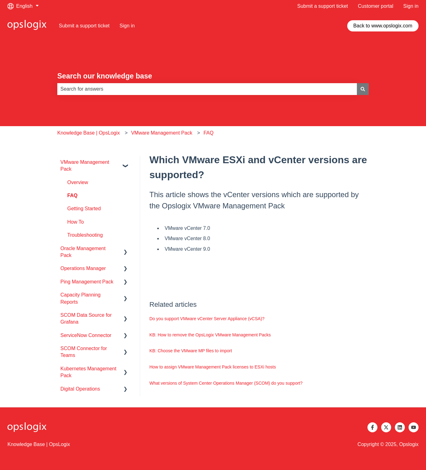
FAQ (209, 132)
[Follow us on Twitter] (386, 427)
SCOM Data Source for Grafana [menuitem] (86, 318)
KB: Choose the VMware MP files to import (190, 350)
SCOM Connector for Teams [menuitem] (83, 352)
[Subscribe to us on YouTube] (414, 427)
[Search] (363, 89)
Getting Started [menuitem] (84, 208)
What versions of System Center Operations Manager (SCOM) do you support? (226, 383)
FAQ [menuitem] (72, 195)
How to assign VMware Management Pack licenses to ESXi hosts (212, 366)
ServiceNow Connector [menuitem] (85, 335)
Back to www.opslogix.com (382, 25)
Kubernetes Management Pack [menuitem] (88, 372)
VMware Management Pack (161, 132)
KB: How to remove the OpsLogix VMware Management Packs (210, 334)
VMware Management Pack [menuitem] (84, 165)
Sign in (411, 6)
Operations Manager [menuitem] (83, 268)
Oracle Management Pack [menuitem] (83, 252)
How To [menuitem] (75, 222)
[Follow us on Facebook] (372, 427)
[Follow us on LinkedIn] (400, 427)
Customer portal (375, 6)
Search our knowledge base (104, 76)
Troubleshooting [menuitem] (85, 235)
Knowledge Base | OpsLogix (88, 132)
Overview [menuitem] (77, 182)
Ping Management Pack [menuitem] (86, 281)
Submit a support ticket (322, 6)
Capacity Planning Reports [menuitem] (80, 298)
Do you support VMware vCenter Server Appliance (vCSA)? (207, 318)
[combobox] (207, 89)
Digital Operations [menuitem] (80, 389)
